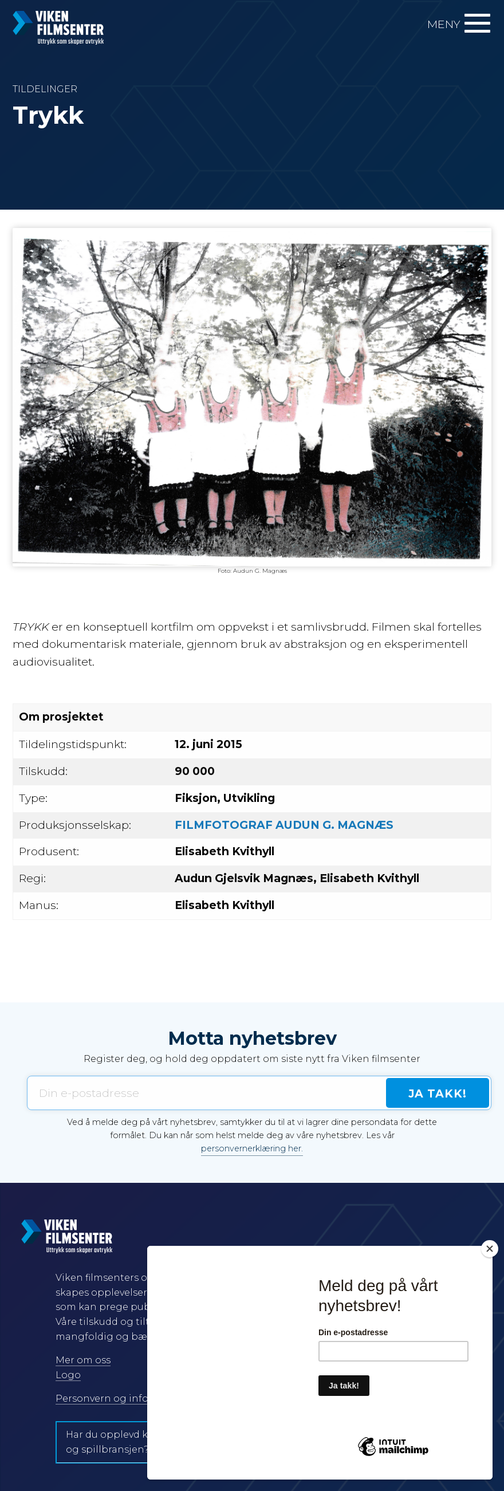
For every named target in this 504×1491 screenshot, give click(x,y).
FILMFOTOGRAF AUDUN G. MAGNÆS (284, 825)
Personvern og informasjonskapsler (142, 1398)
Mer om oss (83, 1360)
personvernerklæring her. (252, 1148)
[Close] (489, 1248)
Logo (68, 1375)
